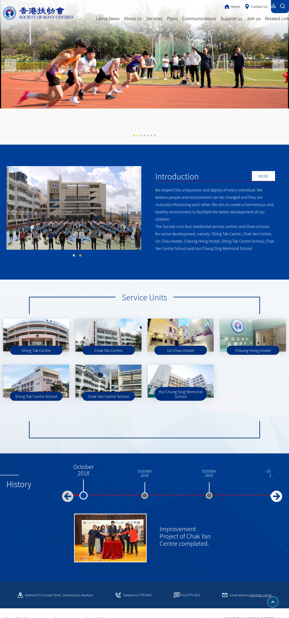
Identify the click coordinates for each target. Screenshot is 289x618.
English (263, 6)
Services (154, 18)
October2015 (209, 469)
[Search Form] (282, 6)
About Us (133, 18)
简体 (248, 6)
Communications (199, 18)
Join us (253, 18)
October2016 (145, 469)
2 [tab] (77, 247)
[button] (278, 65)
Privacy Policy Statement (22, 614)
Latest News (108, 18)
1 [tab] (70, 247)
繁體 (236, 6)
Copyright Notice (97, 614)
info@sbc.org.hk (260, 591)
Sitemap (59, 614)
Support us (231, 18)
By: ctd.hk (279, 614)
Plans (172, 18)
